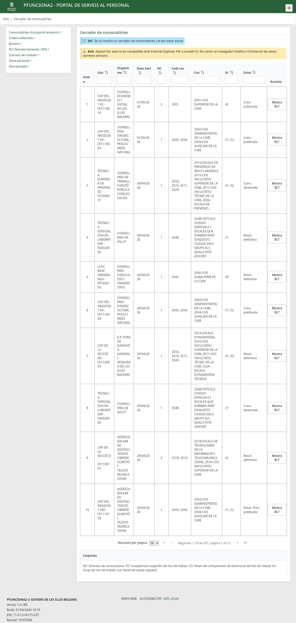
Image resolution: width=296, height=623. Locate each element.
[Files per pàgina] (154, 543)
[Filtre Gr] (231, 80)
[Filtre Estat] (254, 80)
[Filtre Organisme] (124, 80)
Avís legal (171, 599)
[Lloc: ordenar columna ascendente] (104, 75)
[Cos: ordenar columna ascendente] (206, 75)
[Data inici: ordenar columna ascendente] (144, 75)
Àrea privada (18, 66)
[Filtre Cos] (206, 80)
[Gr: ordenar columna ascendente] (231, 75)
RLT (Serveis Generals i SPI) (28, 49)
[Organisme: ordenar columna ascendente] (124, 75)
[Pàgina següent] (237, 542)
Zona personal (19, 61)
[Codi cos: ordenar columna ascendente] (180, 75)
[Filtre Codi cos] (180, 80)
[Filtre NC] (161, 80)
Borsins (14, 44)
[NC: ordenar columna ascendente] (161, 75)
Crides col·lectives (21, 38)
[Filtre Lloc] (104, 80)
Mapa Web (129, 599)
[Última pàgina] (245, 542)
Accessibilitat (151, 599)
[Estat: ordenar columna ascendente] (253, 75)
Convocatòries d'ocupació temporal (34, 32)
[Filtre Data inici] (144, 80)
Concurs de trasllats (23, 55)
